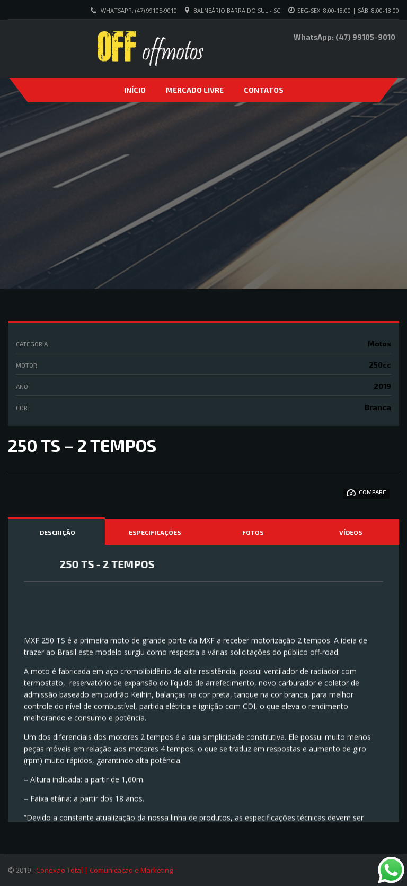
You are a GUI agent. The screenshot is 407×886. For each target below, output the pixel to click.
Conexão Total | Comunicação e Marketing (104, 870)
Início (135, 89)
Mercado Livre (195, 89)
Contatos (264, 89)
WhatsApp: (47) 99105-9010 (139, 10)
